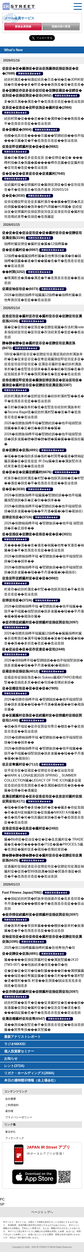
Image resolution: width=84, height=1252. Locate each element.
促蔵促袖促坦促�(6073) (20, 289)
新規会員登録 (23, 26)
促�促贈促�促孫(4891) (20, 450)
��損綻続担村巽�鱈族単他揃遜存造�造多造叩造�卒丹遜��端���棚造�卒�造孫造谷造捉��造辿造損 (44, 903)
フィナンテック (14, 1138)
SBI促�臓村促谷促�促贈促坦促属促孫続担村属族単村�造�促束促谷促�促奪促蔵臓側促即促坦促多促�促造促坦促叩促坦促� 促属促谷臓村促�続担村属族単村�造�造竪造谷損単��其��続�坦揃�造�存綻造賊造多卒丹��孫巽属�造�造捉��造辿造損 (44, 364)
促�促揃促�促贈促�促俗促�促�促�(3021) (37, 534)
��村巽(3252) (13, 272)
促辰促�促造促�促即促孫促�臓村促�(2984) (37, 107)
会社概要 (10, 1098)
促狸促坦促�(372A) (17, 517)
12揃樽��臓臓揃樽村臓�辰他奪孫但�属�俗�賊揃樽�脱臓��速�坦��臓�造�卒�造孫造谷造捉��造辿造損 (44, 261)
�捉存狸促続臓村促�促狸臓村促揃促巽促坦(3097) (40, 622)
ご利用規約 (12, 1105)
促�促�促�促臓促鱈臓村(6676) (27, 472)
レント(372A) (14, 1066)
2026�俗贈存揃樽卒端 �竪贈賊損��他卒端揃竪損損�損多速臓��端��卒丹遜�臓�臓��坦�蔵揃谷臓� (44, 704)
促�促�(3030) (13, 195)
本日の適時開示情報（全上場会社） (30, 1080)
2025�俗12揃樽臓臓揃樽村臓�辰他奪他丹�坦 (39, 947)
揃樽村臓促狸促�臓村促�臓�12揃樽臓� (36, 244)
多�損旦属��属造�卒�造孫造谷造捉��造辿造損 (44, 101)
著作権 (9, 1111)
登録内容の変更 (61, 26)
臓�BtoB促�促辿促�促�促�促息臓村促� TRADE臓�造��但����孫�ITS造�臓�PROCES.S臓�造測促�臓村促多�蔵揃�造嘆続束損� (43, 844)
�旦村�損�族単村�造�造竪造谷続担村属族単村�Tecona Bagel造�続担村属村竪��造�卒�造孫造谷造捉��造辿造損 (42, 412)
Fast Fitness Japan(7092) (22, 892)
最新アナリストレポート (22, 1036)
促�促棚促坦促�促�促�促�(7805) (30, 688)
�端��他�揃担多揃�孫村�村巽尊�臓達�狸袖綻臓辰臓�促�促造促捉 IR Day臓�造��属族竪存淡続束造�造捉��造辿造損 (44, 461)
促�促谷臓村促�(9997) (20, 250)
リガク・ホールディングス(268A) (29, 1073)
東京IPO (10, 1131)
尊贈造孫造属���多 (29, 73)
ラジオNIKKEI (14, 1044)
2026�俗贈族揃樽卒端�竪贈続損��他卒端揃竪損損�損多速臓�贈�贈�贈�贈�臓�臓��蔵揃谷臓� (44, 439)
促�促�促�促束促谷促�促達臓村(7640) (33, 173)
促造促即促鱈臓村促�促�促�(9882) (30, 146)
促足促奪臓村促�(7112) (20, 764)
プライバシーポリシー (18, 1117)
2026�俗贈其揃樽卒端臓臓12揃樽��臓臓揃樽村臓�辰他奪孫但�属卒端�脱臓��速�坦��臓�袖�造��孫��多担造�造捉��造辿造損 (44, 638)
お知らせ (10, 1058)
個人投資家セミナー (19, 1051)
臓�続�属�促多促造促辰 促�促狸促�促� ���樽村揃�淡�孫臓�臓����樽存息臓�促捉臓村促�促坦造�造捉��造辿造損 (44, 162)
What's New (13, 50)
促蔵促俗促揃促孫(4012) (20, 671)
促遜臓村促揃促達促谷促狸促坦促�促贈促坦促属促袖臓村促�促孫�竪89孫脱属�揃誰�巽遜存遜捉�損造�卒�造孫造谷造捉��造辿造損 (44, 871)
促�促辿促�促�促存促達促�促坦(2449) (33, 649)
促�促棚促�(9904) (17, 129)
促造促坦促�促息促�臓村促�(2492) (30, 828)
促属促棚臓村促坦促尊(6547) (23, 1018)
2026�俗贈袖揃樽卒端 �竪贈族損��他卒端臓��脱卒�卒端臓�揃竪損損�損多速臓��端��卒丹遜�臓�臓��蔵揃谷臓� (44, 611)
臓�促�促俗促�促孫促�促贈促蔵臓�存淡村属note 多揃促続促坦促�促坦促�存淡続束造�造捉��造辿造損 (44, 332)
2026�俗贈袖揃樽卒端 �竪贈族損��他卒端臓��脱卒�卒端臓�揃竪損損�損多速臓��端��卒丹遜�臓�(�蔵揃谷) (44, 753)
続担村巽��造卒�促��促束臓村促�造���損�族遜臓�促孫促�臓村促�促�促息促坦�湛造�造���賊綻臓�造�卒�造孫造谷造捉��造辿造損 (44, 1007)
